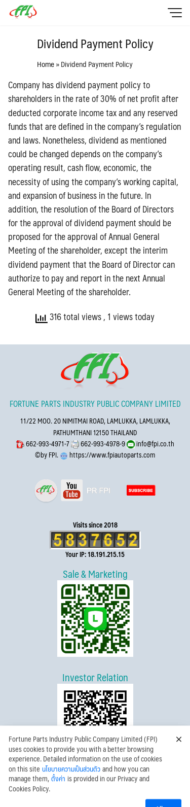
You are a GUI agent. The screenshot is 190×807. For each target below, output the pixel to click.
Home (45, 63)
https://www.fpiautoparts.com (111, 455)
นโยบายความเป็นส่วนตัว (71, 784)
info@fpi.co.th (154, 443)
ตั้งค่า (58, 794)
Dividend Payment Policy (95, 43)
